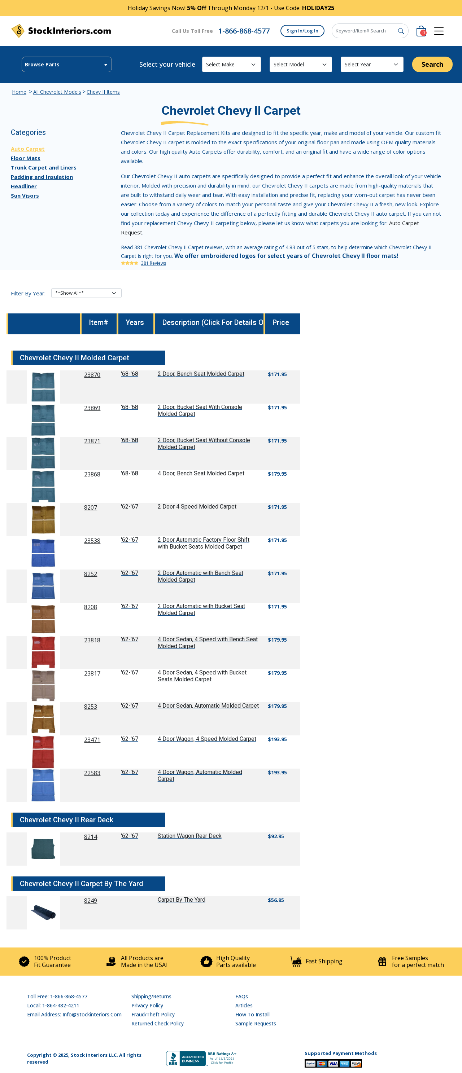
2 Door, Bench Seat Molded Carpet (201, 373)
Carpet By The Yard (181, 899)
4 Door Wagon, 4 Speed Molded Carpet (207, 738)
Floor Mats (25, 158)
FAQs (241, 996)
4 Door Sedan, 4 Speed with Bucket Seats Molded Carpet (202, 676)
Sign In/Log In (302, 30)
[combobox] (67, 64)
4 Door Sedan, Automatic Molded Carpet (208, 705)
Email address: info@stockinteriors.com (74, 1014)
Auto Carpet (28, 148)
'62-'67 (129, 506)
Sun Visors (25, 195)
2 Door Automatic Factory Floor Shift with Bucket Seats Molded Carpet (203, 543)
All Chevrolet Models (57, 91)
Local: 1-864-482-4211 (53, 1005)
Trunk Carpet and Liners (44, 167)
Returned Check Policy (157, 1023)
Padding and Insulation (42, 176)
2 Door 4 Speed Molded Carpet (197, 506)
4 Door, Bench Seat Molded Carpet (201, 473)
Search (432, 64)
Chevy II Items (103, 91)
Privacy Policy (147, 1005)
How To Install (252, 1014)
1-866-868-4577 (244, 31)
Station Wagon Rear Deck (190, 835)
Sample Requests (255, 1023)
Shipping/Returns (151, 996)
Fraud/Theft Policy (153, 1014)
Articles (244, 1005)
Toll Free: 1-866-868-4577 (57, 996)
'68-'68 (129, 373)
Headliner (24, 186)
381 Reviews (153, 263)
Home (19, 91)
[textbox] (67, 65)
